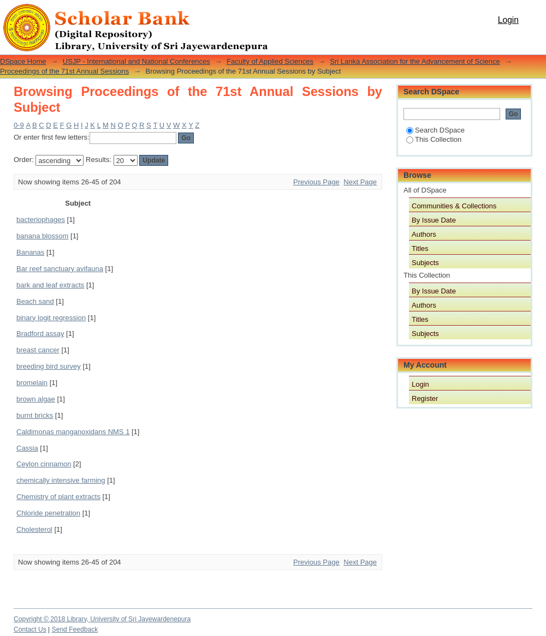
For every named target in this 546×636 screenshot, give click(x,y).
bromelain (32, 383)
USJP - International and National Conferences (136, 61)
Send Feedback (75, 629)
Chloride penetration (48, 513)
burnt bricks (34, 415)
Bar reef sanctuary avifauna (59, 269)
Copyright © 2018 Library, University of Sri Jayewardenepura (102, 619)
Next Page (360, 182)
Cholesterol (34, 529)
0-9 (19, 125)
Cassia (27, 448)
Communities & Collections (454, 206)
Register (425, 398)
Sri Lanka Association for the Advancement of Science (415, 61)
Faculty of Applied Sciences (270, 61)
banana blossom (42, 236)
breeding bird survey (48, 366)
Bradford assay (40, 333)
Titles (420, 248)
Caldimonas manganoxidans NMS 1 (72, 432)
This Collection (433, 139)
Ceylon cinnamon (43, 464)
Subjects (425, 263)
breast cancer (38, 350)
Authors (424, 234)
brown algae (35, 399)
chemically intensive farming (60, 480)
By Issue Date (434, 220)
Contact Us (30, 629)
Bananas (30, 252)
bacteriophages (40, 219)
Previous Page (316, 182)
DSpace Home (23, 61)
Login (508, 20)
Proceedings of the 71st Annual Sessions (64, 71)
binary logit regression (51, 318)
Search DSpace (435, 130)
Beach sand (35, 301)
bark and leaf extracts (50, 285)
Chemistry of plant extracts (58, 497)
